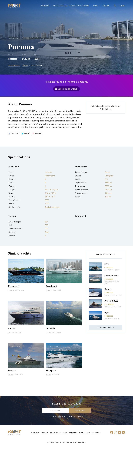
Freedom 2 (51, 286)
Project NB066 (111, 300)
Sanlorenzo (107, 295)
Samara (12, 370)
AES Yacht (107, 307)
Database (45, 6)
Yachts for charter (80, 6)
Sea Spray (51, 370)
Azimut (48, 290)
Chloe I (107, 289)
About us (44, 432)
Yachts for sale (60, 6)
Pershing (11, 290)
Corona (11, 328)
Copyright (73, 432)
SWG (106, 264)
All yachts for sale (105, 328)
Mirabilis (50, 328)
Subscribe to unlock (67, 88)
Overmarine (108, 282)
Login (122, 6)
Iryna (106, 312)
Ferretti (48, 332)
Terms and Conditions (59, 432)
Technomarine (111, 275)
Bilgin (10, 332)
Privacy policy (84, 432)
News (95, 6)
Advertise (35, 432)
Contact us (96, 432)
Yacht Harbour (14, 6)
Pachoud (10, 374)
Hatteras (12, 58)
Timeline (105, 6)
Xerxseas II (13, 286)
